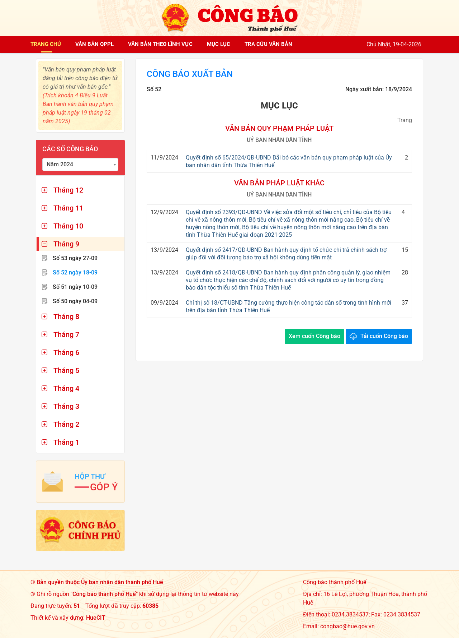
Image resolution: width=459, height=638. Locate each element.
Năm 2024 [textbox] (60, 164)
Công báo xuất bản (190, 74)
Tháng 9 (66, 244)
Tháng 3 (66, 406)
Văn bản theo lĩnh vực (160, 44)
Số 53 (75, 258)
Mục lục (218, 44)
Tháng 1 (66, 442)
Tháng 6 (66, 352)
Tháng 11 (68, 208)
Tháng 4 (66, 388)
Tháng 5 (66, 370)
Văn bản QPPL (94, 44)
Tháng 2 (66, 424)
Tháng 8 (66, 316)
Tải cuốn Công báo (384, 336)
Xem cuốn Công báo (314, 336)
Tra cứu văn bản (268, 44)
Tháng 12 (68, 190)
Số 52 (75, 272)
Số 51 (75, 286)
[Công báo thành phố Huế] (229, 17)
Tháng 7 (66, 334)
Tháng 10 (68, 226)
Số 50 (75, 301)
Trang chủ (45, 44)
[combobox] (80, 164)
